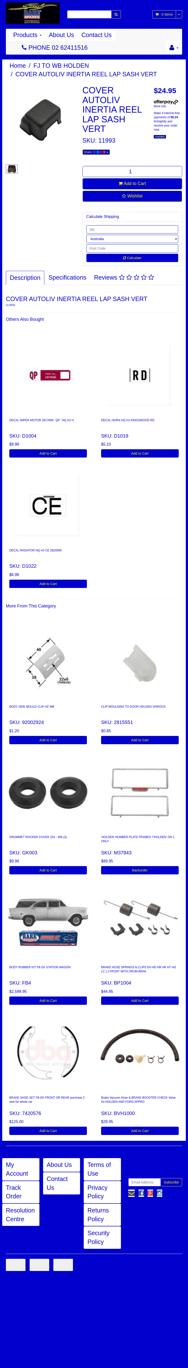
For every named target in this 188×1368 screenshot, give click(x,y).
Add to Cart (132, 183)
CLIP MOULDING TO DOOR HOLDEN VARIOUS (133, 706)
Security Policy (98, 1237)
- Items (164, 14)
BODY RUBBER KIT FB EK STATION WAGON (39, 967)
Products (27, 34)
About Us (61, 34)
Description (25, 277)
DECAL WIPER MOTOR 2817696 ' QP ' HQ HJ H (41, 420)
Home (18, 65)
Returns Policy (98, 1214)
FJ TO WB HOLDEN (61, 65)
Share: (96, 152)
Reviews (124, 277)
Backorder (140, 870)
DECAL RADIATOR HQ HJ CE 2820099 (35, 550)
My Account (17, 1169)
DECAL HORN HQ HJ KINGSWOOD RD (127, 420)
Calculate (132, 258)
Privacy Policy (97, 1192)
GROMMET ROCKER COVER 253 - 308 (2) (38, 837)
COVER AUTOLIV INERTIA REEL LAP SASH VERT (86, 74)
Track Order (14, 1192)
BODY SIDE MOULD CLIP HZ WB (31, 706)
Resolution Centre (20, 1214)
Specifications (67, 277)
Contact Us (96, 34)
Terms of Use (99, 1169)
